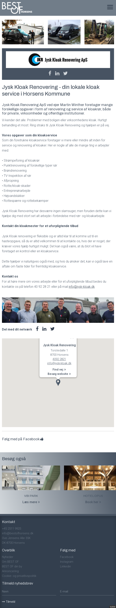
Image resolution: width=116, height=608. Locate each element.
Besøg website (59, 374)
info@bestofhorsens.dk (17, 533)
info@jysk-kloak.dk (82, 287)
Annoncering (10, 571)
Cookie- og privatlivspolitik (19, 576)
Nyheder (7, 557)
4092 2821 (59, 359)
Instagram (66, 561)
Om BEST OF (10, 561)
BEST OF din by (12, 566)
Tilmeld (8, 601)
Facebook (66, 557)
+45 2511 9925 (11, 528)
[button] (58, 382)
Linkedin (65, 566)
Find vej (59, 370)
